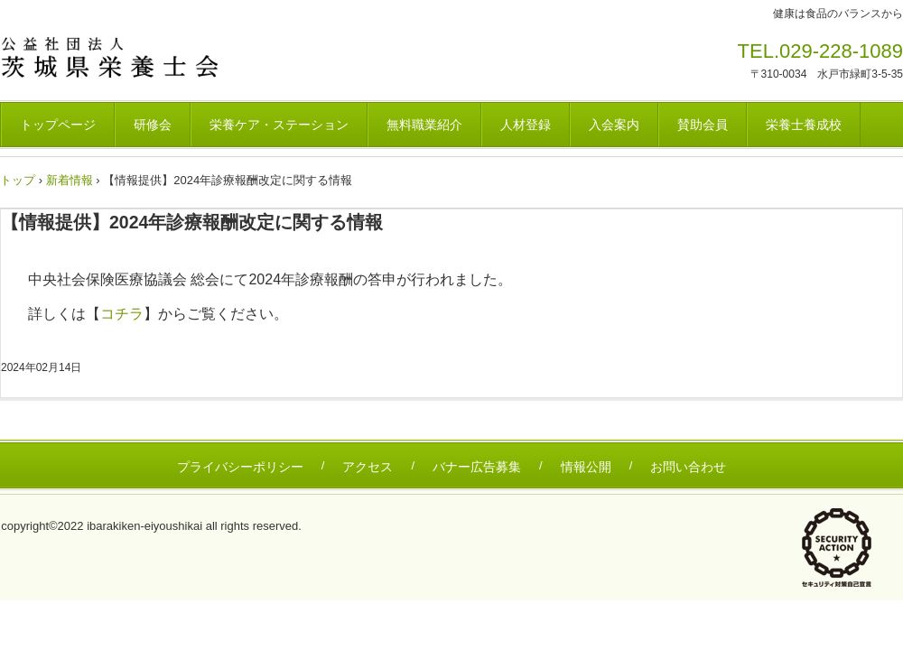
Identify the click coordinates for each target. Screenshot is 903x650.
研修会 (153, 124)
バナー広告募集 (477, 466)
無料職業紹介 (424, 124)
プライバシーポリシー (240, 466)
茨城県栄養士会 (126, 57)
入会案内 (614, 124)
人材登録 (525, 124)
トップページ (58, 124)
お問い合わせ (688, 466)
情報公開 (586, 466)
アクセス (367, 466)
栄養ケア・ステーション (279, 124)
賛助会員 (702, 124)
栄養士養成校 (804, 124)
